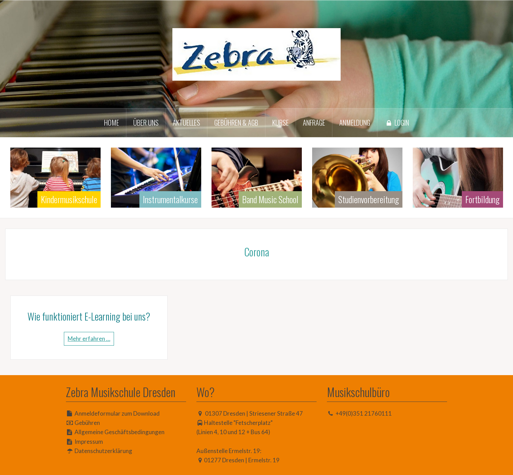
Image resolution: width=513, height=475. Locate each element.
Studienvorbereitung (368, 199)
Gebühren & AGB (236, 122)
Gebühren (87, 422)
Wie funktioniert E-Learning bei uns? (88, 316)
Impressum (89, 441)
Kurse (280, 122)
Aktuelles (186, 122)
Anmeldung (354, 122)
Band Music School (270, 199)
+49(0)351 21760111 (363, 413)
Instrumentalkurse (170, 199)
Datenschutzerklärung (103, 450)
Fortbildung (482, 199)
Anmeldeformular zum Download (117, 413)
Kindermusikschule (69, 199)
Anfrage (314, 122)
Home (111, 122)
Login (396, 122)
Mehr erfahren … (89, 338)
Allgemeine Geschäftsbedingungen (119, 432)
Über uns (146, 122)
